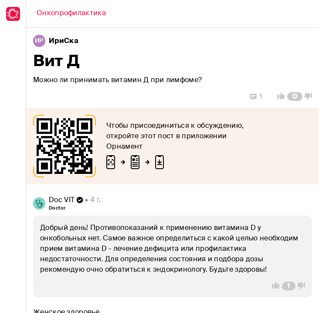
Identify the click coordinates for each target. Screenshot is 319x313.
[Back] (71, 14)
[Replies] (256, 96)
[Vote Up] (278, 96)
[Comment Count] (294, 96)
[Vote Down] (310, 96)
